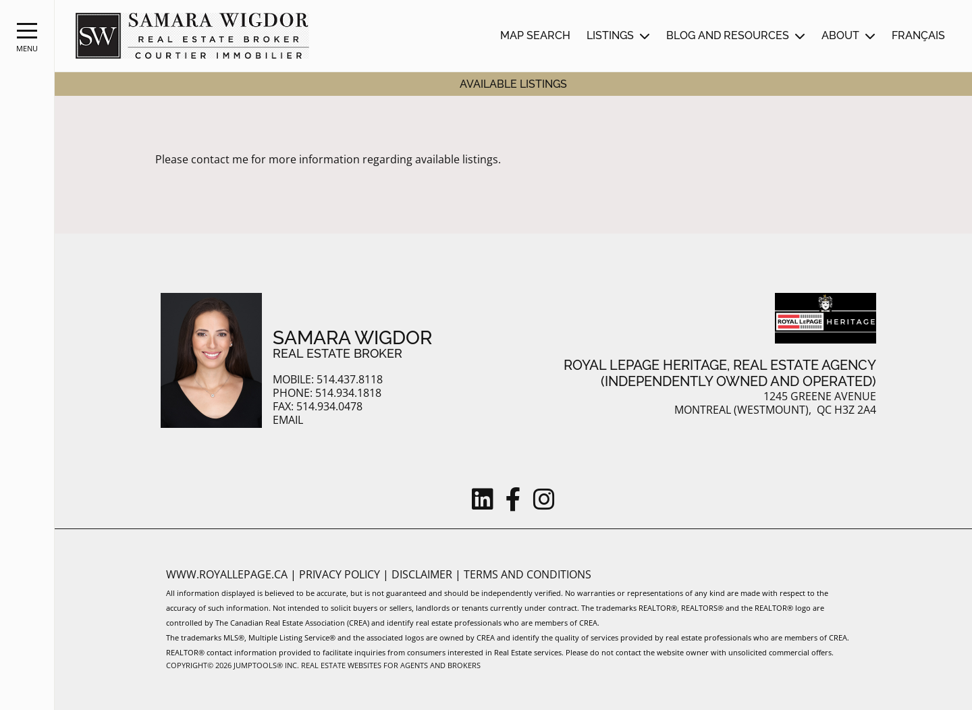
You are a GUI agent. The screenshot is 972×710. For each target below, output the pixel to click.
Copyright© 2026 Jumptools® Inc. (232, 665)
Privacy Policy (341, 574)
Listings (610, 35)
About (840, 35)
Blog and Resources (727, 35)
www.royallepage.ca (227, 574)
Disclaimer (423, 574)
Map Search (535, 35)
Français (918, 35)
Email (288, 420)
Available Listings (513, 84)
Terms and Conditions (527, 574)
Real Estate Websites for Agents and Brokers (391, 665)
